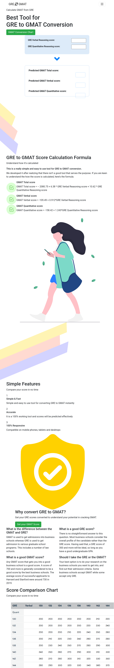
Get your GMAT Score (28, 524)
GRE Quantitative (43, 46)
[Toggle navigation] (102, 4)
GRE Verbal (41, 40)
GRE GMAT (18, 4)
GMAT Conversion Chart (20, 32)
